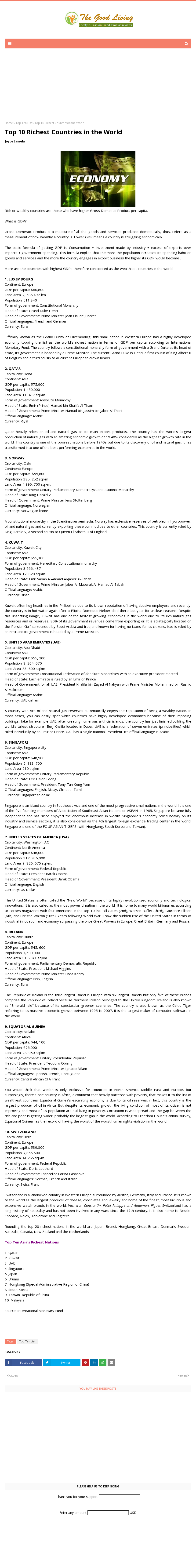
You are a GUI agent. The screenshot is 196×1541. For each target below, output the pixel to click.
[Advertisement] (98, 88)
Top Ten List (24, 123)
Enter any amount (73, 1512)
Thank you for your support (77, 1496)
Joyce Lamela (15, 141)
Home (9, 123)
